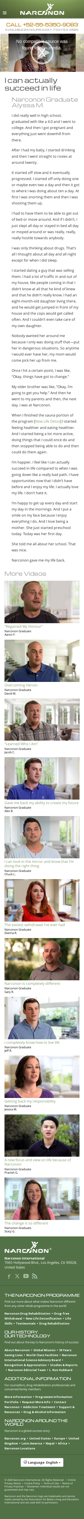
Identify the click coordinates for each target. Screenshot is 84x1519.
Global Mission (44, 1350)
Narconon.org (15, 1438)
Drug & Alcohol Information (45, 1412)
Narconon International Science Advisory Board (40, 1357)
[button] (42, 1465)
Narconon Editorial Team (27, 1370)
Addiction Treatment (39, 1407)
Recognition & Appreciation (25, 1365)
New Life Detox (47, 421)
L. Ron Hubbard (60, 1370)
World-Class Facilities (42, 1355)
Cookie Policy (32, 1483)
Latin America (32, 1443)
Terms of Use (51, 1483)
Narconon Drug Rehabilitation (27, 1313)
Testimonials (26, 1323)
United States (40, 1438)
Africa (62, 1443)
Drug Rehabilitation (54, 1323)
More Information (18, 1397)
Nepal (50, 1443)
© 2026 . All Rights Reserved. (34, 1480)
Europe (59, 1438)
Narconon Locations (19, 1448)
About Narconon (17, 1350)
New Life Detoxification (44, 1318)
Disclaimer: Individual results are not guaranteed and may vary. (36, 1488)
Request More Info (36, 1402)
